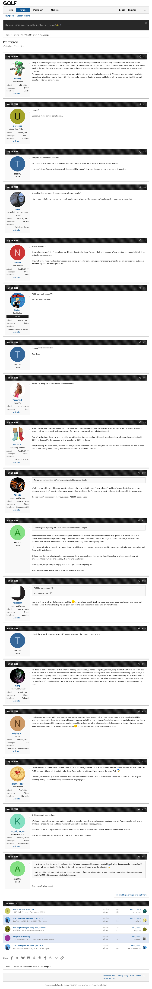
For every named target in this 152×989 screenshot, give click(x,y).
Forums (22, 10)
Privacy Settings (109, 978)
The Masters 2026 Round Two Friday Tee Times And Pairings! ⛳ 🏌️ (33, 25)
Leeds (26, 91)
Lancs (26, 274)
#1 (144, 56)
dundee (25, 615)
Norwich (25, 796)
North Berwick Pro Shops (23, 909)
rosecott (137, 939)
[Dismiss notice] (145, 23)
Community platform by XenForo (68, 985)
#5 (144, 240)
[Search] (144, 10)
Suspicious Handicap (21, 936)
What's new (38, 10)
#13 (144, 628)
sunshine (137, 912)
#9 (144, 422)
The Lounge (34, 912)
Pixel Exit (103, 985)
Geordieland (23, 843)
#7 (144, 342)
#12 (144, 581)
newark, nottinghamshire (18, 748)
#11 (144, 520)
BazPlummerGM (19, 921)
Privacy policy (123, 976)
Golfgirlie (16, 930)
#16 (144, 761)
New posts (9, 16)
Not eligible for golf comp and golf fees (29, 927)
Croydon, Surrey (21, 459)
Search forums (23, 16)
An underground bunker (18, 329)
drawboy (9, 46)
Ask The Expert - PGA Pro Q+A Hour (28, 918)
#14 (144, 664)
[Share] (140, 57)
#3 (144, 151)
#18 (144, 857)
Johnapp (16, 939)
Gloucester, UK (22, 507)
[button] (46, 10)
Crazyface (137, 921)
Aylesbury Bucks (21, 227)
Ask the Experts (38, 930)
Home (10, 10)
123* (15, 912)
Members (55, 10)
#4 (144, 187)
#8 (144, 378)
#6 (144, 288)
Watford (25, 138)
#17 (144, 809)
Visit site (16, 93)
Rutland (25, 698)
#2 (144, 104)
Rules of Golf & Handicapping (43, 939)
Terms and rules (109, 976)
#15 (144, 711)
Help (132, 976)
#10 (144, 473)
